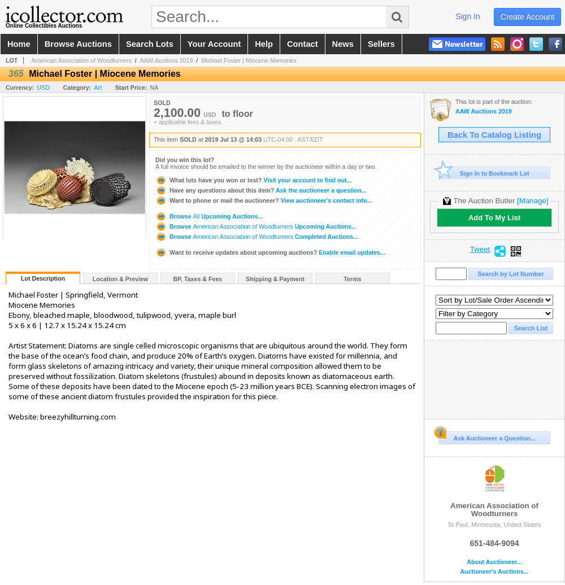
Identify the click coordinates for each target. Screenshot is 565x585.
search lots (149, 44)
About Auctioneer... (494, 562)
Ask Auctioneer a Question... (486, 436)
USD (43, 87)
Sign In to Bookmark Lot (483, 173)
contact (302, 44)
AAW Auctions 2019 (166, 60)
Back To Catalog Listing (494, 134)
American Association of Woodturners (81, 60)
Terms (352, 279)
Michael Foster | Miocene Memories (249, 60)
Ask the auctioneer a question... (260, 190)
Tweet (480, 250)
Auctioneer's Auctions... (494, 572)
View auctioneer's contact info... (263, 200)
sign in (467, 16)
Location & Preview (120, 279)
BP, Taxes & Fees (198, 279)
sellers (381, 44)
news (343, 44)
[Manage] (532, 201)
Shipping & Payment (275, 279)
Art (98, 87)
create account (528, 16)
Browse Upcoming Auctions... (209, 216)
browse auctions (78, 44)
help (264, 44)
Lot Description (43, 278)
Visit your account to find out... (253, 180)
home (19, 44)
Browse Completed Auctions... (256, 236)
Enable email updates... (270, 252)
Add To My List (494, 217)
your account (214, 44)
